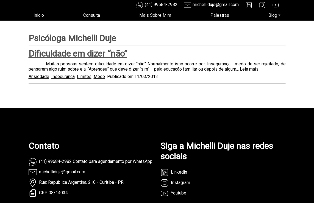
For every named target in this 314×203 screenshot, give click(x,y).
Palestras (219, 15)
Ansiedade (39, 76)
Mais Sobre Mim (155, 15)
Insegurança (63, 76)
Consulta (91, 15)
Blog (272, 15)
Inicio (39, 15)
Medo (99, 76)
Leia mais (249, 69)
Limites (84, 76)
